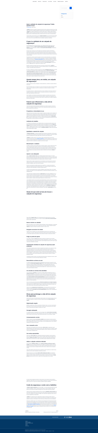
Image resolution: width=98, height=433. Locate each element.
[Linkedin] (69, 417)
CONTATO (66, 1)
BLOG (62, 15)
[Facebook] (64, 417)
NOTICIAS (54, 1)
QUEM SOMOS (35, 1)
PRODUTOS (39, 1)
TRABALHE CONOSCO (60, 1)
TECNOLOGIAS (44, 1)
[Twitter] (72, 1)
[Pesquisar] (71, 8)
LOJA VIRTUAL (50, 1)
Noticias (26, 424)
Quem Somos (26, 425)
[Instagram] (69, 1)
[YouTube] (70, 417)
